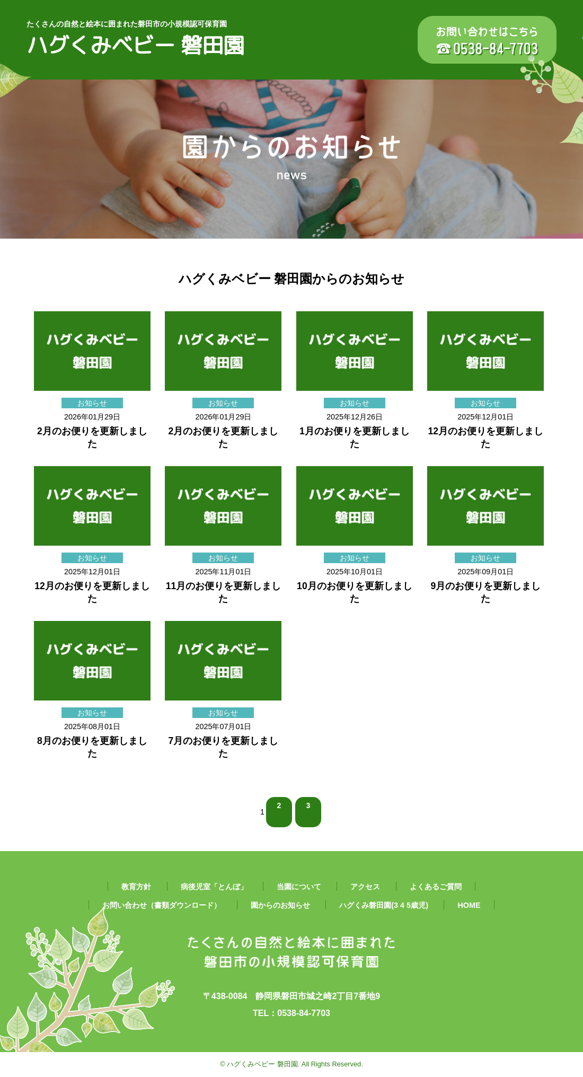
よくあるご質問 (436, 886)
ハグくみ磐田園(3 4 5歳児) (383, 905)
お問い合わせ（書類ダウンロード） (161, 905)
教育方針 (136, 886)
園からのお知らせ (280, 905)
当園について (299, 886)
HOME (468, 905)
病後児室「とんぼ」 (214, 886)
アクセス (365, 886)
